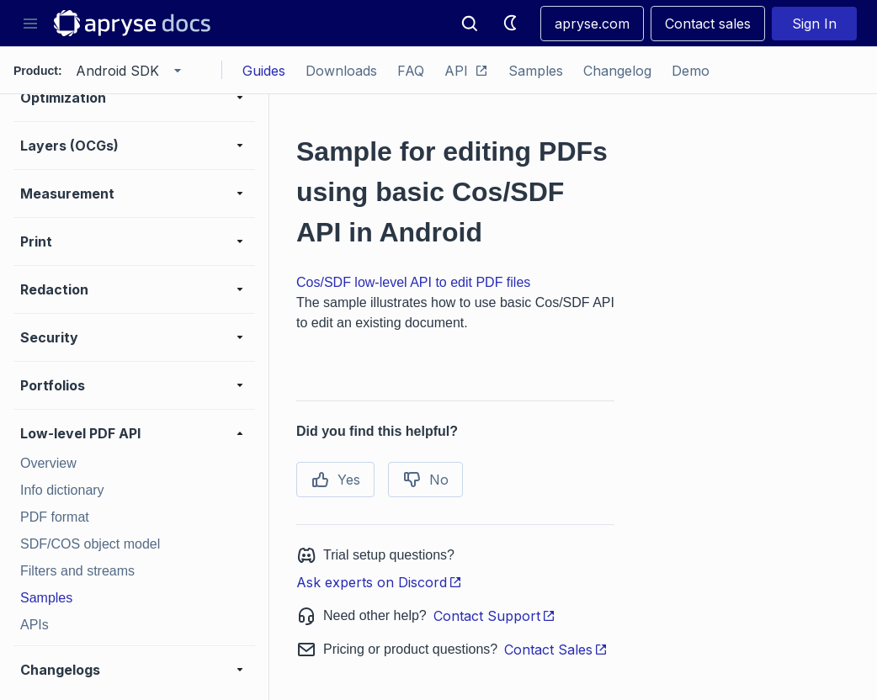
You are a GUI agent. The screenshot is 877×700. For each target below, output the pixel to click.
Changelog (617, 70)
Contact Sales (556, 649)
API (466, 70)
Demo (691, 70)
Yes (335, 479)
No (425, 479)
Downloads (341, 70)
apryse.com (592, 23)
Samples (535, 70)
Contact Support (494, 615)
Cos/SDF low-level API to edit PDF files (413, 282)
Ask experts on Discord (379, 582)
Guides (263, 70)
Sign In (814, 23)
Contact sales (708, 23)
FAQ (410, 70)
